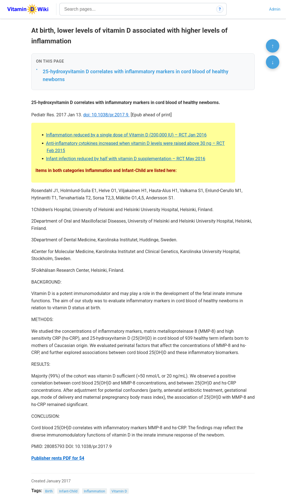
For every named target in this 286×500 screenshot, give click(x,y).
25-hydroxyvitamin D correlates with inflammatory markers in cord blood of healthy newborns (135, 75)
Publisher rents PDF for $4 (57, 458)
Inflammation (94, 491)
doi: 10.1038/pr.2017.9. (106, 114)
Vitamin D (119, 491)
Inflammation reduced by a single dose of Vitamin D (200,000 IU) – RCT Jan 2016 (126, 135)
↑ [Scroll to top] (272, 46)
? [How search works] (220, 9)
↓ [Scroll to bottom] (272, 62)
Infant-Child (68, 491)
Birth (49, 491)
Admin (274, 9)
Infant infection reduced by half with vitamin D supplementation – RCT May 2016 (125, 158)
